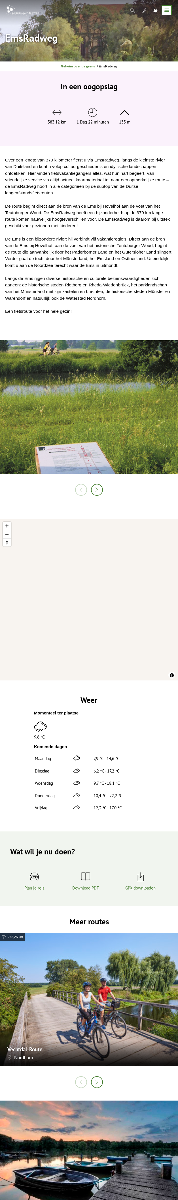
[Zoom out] (7, 534)
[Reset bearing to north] (7, 542)
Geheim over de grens (78, 66)
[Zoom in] (7, 526)
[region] (89, 599)
